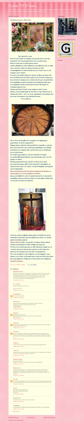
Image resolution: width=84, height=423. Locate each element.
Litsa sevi (15, 331)
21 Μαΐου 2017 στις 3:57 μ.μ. (18, 363)
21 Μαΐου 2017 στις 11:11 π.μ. (18, 346)
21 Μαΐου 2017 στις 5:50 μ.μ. (18, 375)
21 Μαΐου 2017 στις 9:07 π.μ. (18, 308)
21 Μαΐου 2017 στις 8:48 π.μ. (18, 297)
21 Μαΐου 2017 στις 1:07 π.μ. (18, 280)
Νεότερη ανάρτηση (13, 417)
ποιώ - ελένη (15, 284)
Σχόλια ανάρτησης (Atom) (18, 420)
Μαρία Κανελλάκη (16, 359)
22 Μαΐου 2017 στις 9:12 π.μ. (18, 401)
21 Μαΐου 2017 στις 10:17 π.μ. (18, 327)
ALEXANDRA (16, 294)
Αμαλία (14, 312)
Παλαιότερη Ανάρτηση (49, 417)
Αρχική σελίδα (31, 417)
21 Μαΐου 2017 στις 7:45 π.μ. (18, 290)
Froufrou (15, 322)
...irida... (14, 350)
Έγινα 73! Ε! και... (23, 5)
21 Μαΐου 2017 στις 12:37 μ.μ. (18, 355)
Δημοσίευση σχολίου (16, 411)
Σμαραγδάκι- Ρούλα (17, 271)
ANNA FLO (15, 301)
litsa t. (14, 379)
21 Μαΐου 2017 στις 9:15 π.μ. (18, 318)
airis (14, 388)
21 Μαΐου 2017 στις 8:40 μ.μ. (18, 394)
